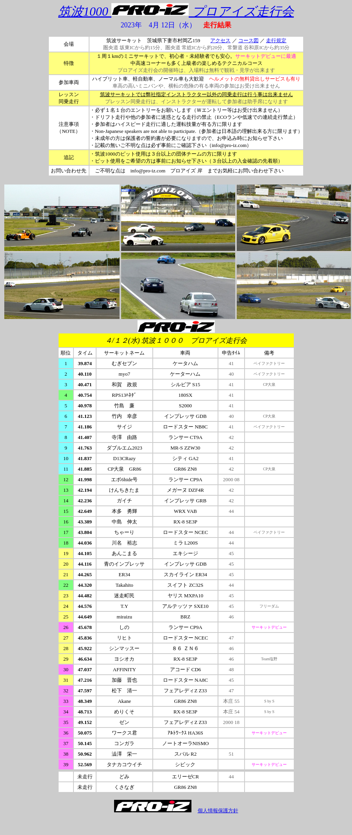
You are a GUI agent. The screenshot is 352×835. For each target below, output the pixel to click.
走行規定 (276, 40)
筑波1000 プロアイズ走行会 (176, 11)
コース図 (248, 40)
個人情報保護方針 (218, 810)
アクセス (220, 40)
